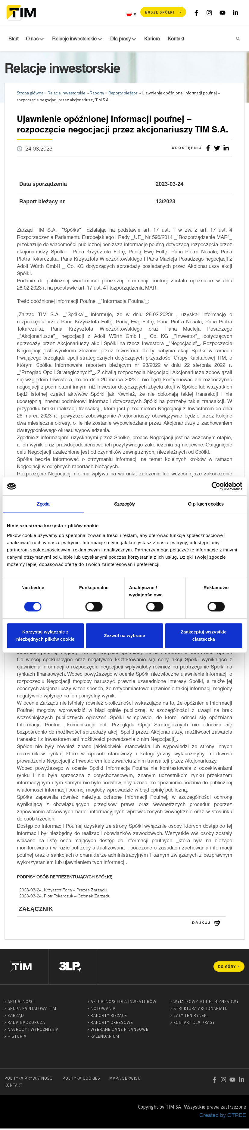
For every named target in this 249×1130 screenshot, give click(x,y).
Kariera (145, 39)
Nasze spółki (159, 12)
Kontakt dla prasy (194, 1024)
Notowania (103, 1010)
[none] (132, 13)
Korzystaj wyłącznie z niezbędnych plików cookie (45, 635)
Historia (17, 1038)
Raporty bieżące (109, 1017)
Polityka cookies (81, 1080)
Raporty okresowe (112, 1024)
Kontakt (14, 1087)
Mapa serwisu (125, 1080)
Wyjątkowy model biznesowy (206, 1003)
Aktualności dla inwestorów (124, 1003)
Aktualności (21, 1003)
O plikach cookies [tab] (206, 504)
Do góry (227, 968)
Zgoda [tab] (43, 504)
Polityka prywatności (29, 1080)
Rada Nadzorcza (26, 1024)
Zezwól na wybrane (124, 635)
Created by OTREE (222, 1116)
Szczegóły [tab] (124, 504)
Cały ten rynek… (191, 1017)
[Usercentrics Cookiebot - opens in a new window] (215, 486)
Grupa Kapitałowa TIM (32, 1010)
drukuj (201, 924)
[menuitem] (132, 13)
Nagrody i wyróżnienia (33, 1031)
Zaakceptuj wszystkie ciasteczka (204, 635)
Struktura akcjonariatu (200, 1010)
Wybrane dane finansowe (119, 1031)
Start (12, 39)
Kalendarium (105, 1038)
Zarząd (16, 1017)
